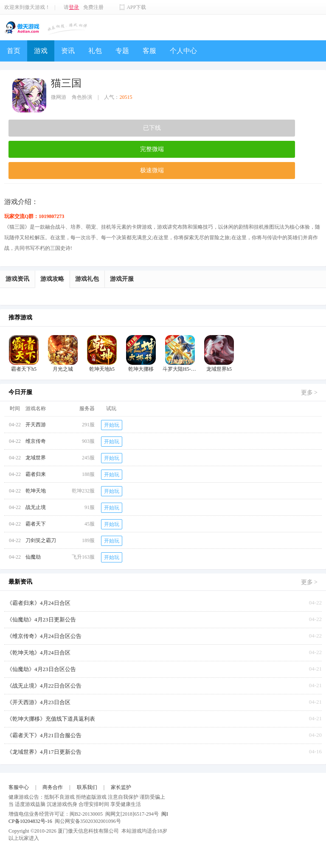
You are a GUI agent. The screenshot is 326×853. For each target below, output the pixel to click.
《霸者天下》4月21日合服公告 (44, 735)
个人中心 (183, 50)
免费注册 (93, 7)
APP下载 (136, 7)
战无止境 (35, 507)
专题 (122, 50)
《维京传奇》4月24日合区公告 (44, 636)
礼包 (95, 50)
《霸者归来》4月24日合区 (38, 603)
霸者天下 (35, 524)
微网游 (58, 97)
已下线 (152, 128)
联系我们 (87, 787)
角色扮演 (82, 97)
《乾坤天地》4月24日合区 (38, 652)
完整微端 (152, 149)
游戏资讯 (17, 279)
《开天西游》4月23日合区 (38, 702)
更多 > (309, 392)
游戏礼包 (87, 279)
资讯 (68, 50)
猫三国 (66, 83)
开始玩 (111, 425)
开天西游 (35, 425)
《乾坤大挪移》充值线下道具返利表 (51, 719)
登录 (74, 7)
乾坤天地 (35, 491)
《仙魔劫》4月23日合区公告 (41, 669)
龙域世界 (35, 458)
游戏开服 (122, 279)
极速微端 (152, 170)
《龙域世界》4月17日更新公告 (44, 752)
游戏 (41, 50)
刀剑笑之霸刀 (40, 540)
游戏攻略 (52, 279)
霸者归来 (35, 474)
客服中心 (18, 787)
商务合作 (52, 787)
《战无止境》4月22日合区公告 (44, 685)
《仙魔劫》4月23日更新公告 (41, 619)
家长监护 (121, 787)
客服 (149, 50)
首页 (13, 50)
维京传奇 (35, 441)
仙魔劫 (33, 557)
